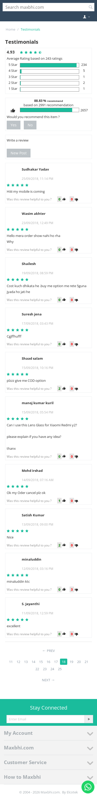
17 (56, 661)
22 (37, 669)
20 (79, 661)
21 (86, 661)
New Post (19, 153)
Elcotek (72, 792)
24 (52, 669)
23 (45, 669)
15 (41, 661)
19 (71, 661)
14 (33, 661)
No (30, 124)
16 (48, 661)
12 (18, 661)
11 (11, 661)
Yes (14, 124)
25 (60, 669)
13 (26, 661)
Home (10, 29)
